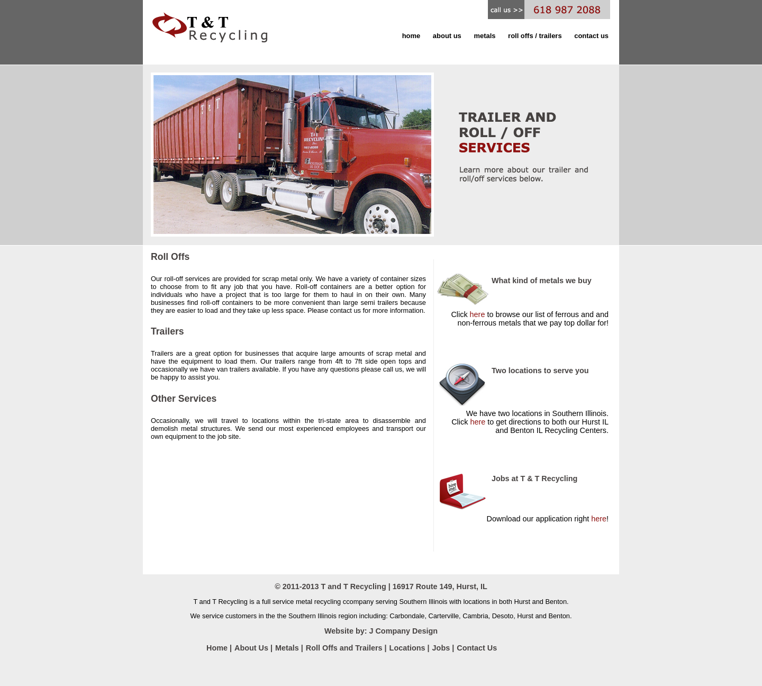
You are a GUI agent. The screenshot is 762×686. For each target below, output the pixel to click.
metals (484, 36)
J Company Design (403, 631)
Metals (287, 648)
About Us (252, 648)
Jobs (442, 648)
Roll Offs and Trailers (345, 648)
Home (217, 648)
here (477, 314)
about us (447, 36)
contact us (591, 36)
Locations (408, 648)
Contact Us (477, 648)
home (411, 36)
